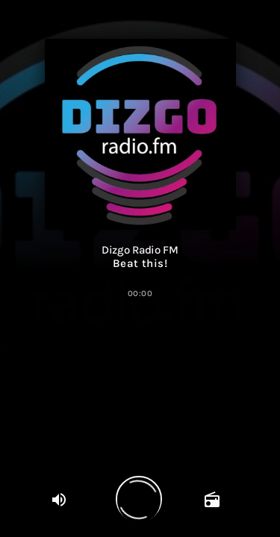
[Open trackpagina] (212, 499)
